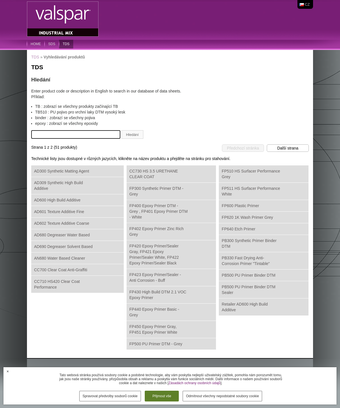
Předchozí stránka (243, 148)
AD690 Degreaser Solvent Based (63, 246)
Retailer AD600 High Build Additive (245, 307)
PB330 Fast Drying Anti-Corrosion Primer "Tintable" (246, 261)
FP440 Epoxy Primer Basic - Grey (154, 312)
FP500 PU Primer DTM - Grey (155, 344)
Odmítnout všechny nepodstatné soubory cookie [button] (222, 396)
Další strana (288, 148)
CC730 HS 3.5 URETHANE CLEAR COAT (153, 174)
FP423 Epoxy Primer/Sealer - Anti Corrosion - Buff (155, 277)
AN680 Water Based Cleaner (59, 258)
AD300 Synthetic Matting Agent (61, 171)
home (36, 44)
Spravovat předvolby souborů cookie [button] (110, 396)
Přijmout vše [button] (161, 396)
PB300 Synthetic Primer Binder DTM (249, 243)
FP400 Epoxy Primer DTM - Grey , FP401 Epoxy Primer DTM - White (158, 211)
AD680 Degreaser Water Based (62, 235)
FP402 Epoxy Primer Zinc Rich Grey (156, 231)
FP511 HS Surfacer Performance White (251, 191)
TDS (66, 44)
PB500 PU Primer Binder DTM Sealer (248, 290)
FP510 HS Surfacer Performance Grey (251, 174)
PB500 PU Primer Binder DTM (248, 275)
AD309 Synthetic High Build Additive (58, 185)
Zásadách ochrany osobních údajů (194, 383)
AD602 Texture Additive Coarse (61, 223)
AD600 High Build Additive (57, 200)
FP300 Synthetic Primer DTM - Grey (156, 191)
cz (307, 4)
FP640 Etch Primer (238, 229)
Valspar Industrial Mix (63, 19)
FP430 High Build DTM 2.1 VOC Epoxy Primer (157, 295)
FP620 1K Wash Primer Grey (247, 217)
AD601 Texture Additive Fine (59, 211)
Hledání (132, 135)
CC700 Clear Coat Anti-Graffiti (60, 270)
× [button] (8, 371)
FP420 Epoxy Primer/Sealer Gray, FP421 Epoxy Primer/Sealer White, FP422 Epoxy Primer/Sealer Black (154, 254)
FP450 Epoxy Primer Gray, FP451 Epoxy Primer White (153, 329)
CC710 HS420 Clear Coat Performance (57, 284)
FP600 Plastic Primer (240, 205)
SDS (51, 44)
